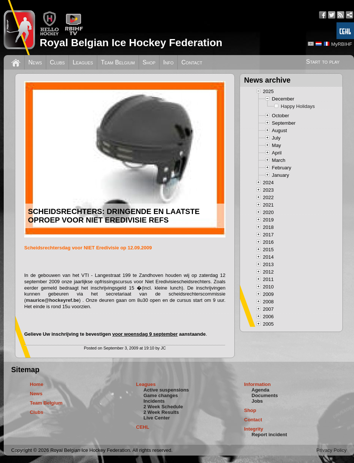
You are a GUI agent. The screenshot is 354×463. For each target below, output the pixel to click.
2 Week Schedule (163, 406)
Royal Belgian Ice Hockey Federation (130, 42)
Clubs (57, 62)
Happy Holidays (298, 106)
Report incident (269, 434)
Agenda (260, 390)
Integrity (253, 429)
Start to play (322, 61)
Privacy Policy (331, 450)
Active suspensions (166, 390)
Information (257, 384)
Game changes (160, 395)
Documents (265, 395)
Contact (191, 62)
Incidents (154, 401)
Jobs (257, 401)
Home (36, 384)
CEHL (142, 427)
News (35, 62)
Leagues (83, 62)
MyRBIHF (341, 44)
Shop (149, 62)
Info (168, 62)
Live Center (156, 418)
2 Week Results (161, 412)
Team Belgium (118, 62)
